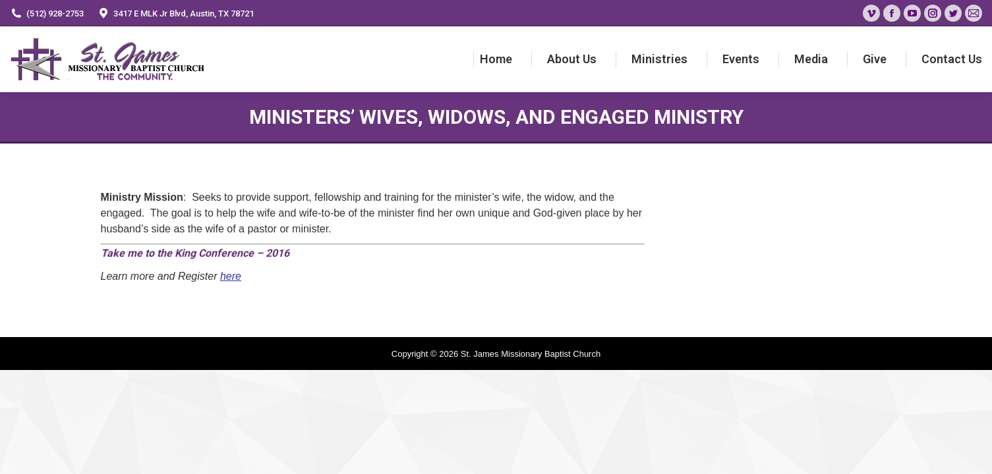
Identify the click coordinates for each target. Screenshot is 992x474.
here (230, 276)
